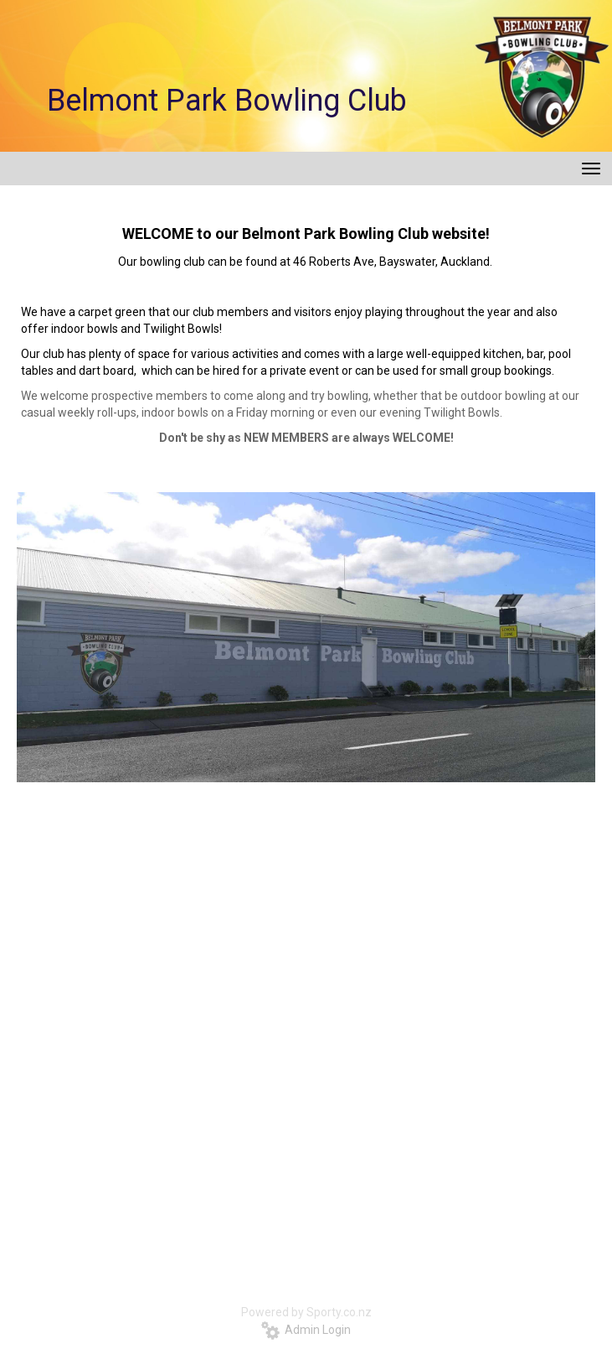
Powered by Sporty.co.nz (306, 1312)
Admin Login (306, 1329)
